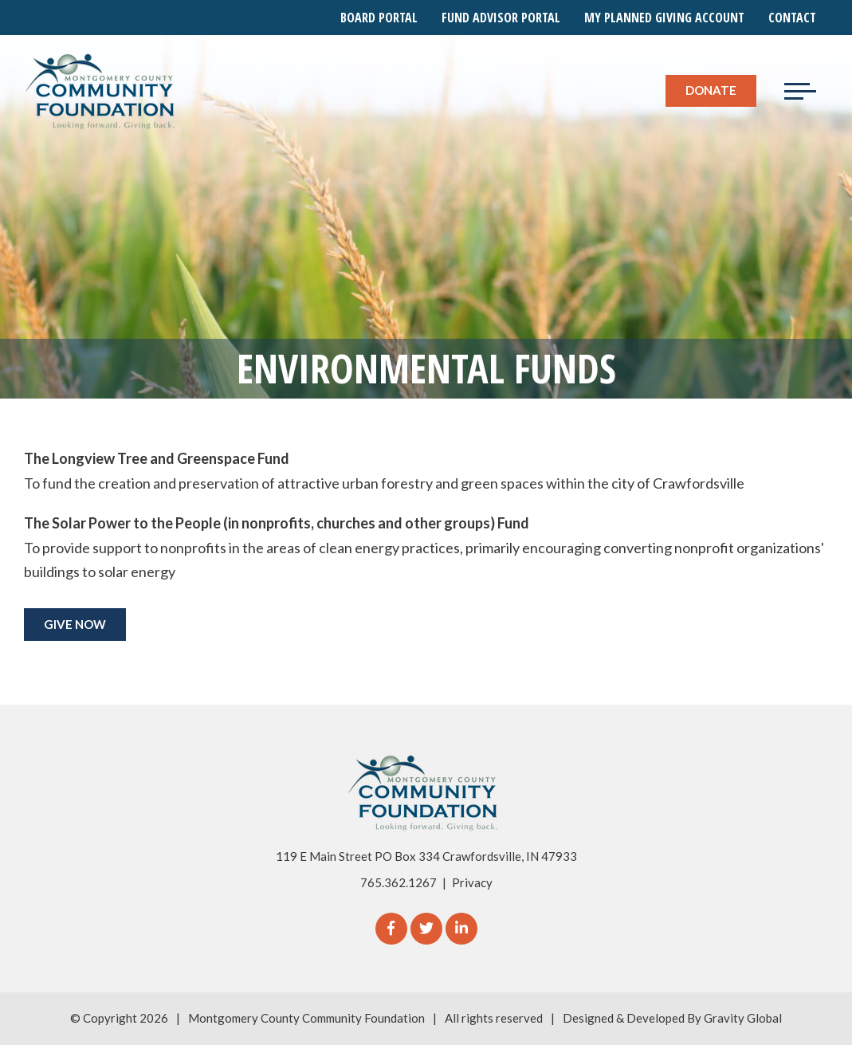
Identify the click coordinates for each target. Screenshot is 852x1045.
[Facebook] (391, 929)
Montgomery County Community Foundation (306, 1018)
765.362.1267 (398, 882)
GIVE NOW (75, 624)
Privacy (472, 882)
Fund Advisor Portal (501, 17)
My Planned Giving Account (664, 17)
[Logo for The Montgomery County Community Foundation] (101, 91)
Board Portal (379, 17)
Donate (710, 90)
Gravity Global (743, 1018)
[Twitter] (426, 929)
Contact (792, 17)
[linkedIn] (461, 929)
